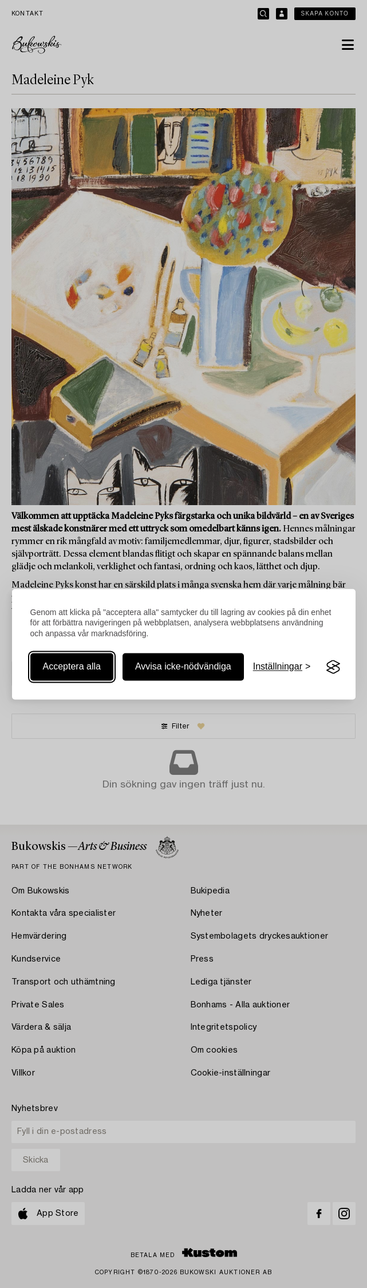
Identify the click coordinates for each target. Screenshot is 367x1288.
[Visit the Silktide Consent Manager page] (333, 667)
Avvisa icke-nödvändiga (183, 667)
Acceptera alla (72, 667)
